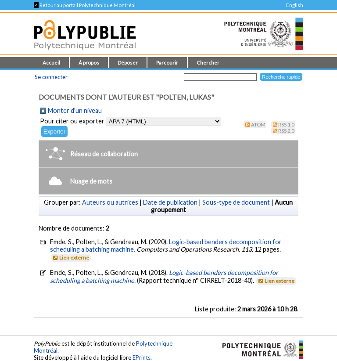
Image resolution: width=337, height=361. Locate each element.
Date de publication (170, 202)
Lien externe (70, 257)
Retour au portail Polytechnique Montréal (85, 5)
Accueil (51, 62)
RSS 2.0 (286, 131)
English (294, 5)
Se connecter (51, 76)
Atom (258, 124)
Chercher (208, 62)
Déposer (128, 62)
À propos (89, 62)
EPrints (142, 357)
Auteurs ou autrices (110, 202)
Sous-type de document (236, 202)
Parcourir (167, 62)
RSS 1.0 (286, 124)
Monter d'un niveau (75, 110)
